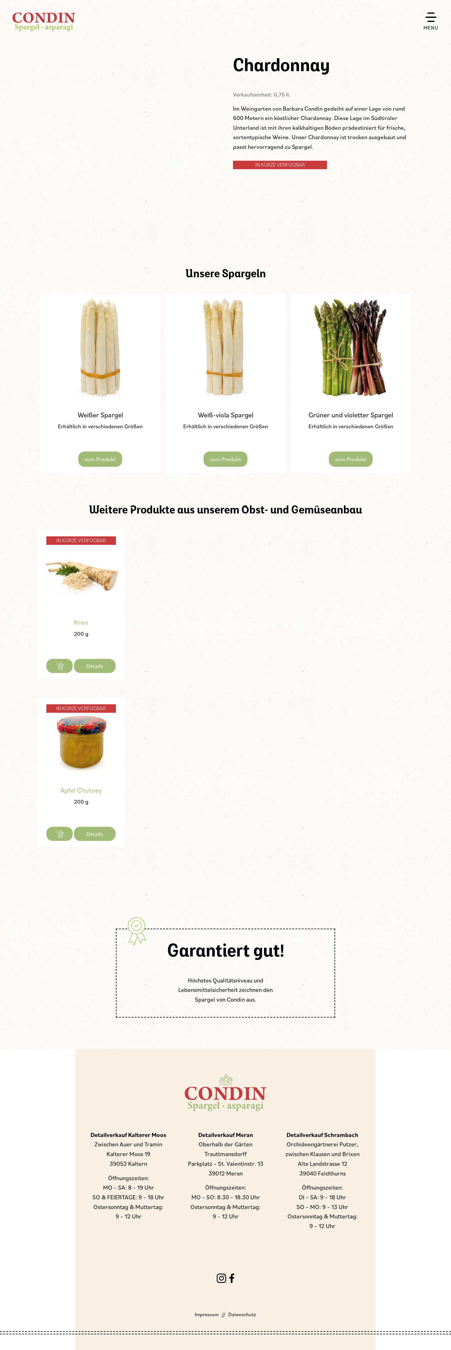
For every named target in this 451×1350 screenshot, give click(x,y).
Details (94, 665)
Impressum (207, 1314)
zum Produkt (100, 459)
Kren (81, 622)
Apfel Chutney (81, 790)
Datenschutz (242, 1314)
